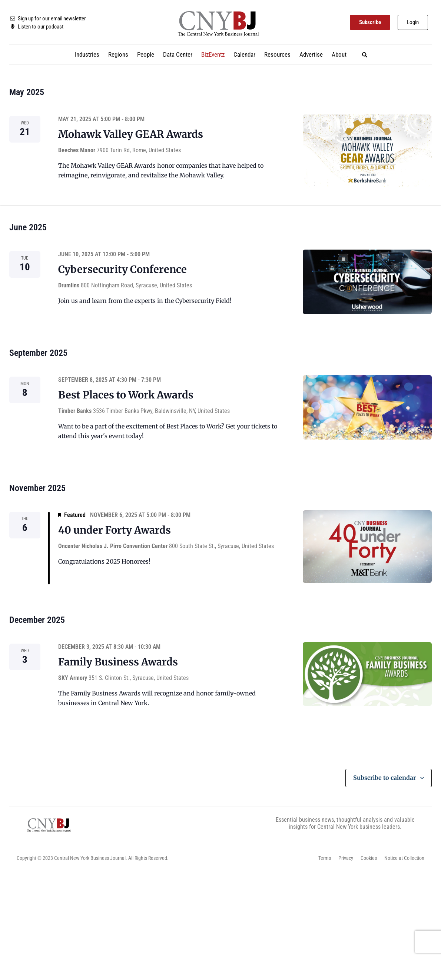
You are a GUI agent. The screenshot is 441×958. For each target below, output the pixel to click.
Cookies (369, 858)
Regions (118, 54)
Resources (277, 54)
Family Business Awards (118, 661)
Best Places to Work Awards (125, 394)
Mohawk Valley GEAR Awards (130, 134)
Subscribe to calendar (384, 777)
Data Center (177, 54)
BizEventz (213, 54)
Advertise (311, 54)
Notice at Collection (404, 858)
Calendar (244, 54)
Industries (87, 54)
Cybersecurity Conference (122, 269)
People (145, 54)
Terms (324, 858)
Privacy (345, 858)
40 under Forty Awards (114, 530)
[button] (364, 55)
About (339, 54)
